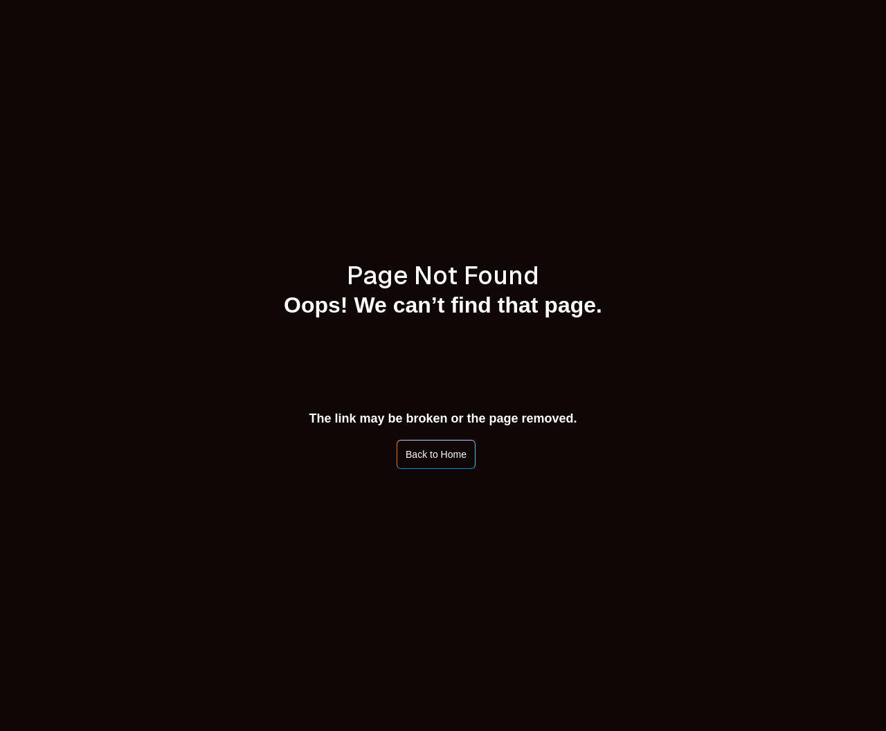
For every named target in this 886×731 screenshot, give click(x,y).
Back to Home (436, 454)
